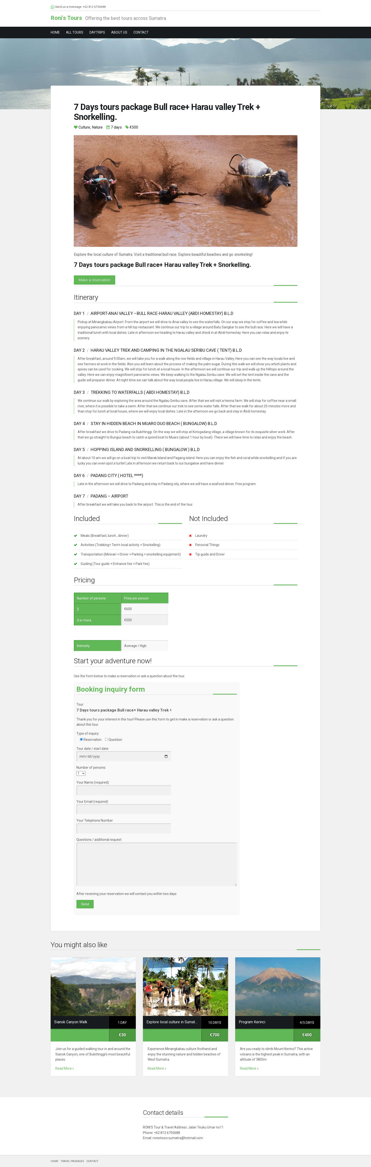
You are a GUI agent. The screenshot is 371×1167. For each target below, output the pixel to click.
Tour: (80, 704)
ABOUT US (119, 32)
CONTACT (141, 32)
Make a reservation (94, 280)
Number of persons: (91, 767)
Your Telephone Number (123, 824)
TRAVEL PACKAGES (72, 1161)
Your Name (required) (123, 786)
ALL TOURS (74, 32)
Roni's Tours (66, 18)
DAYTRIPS (97, 32)
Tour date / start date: (123, 752)
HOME (55, 32)
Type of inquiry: (87, 733)
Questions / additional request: (156, 862)
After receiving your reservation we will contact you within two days (126, 894)
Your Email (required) (123, 805)
